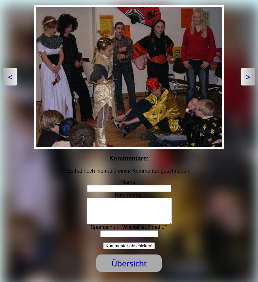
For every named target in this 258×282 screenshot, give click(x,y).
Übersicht (129, 268)
